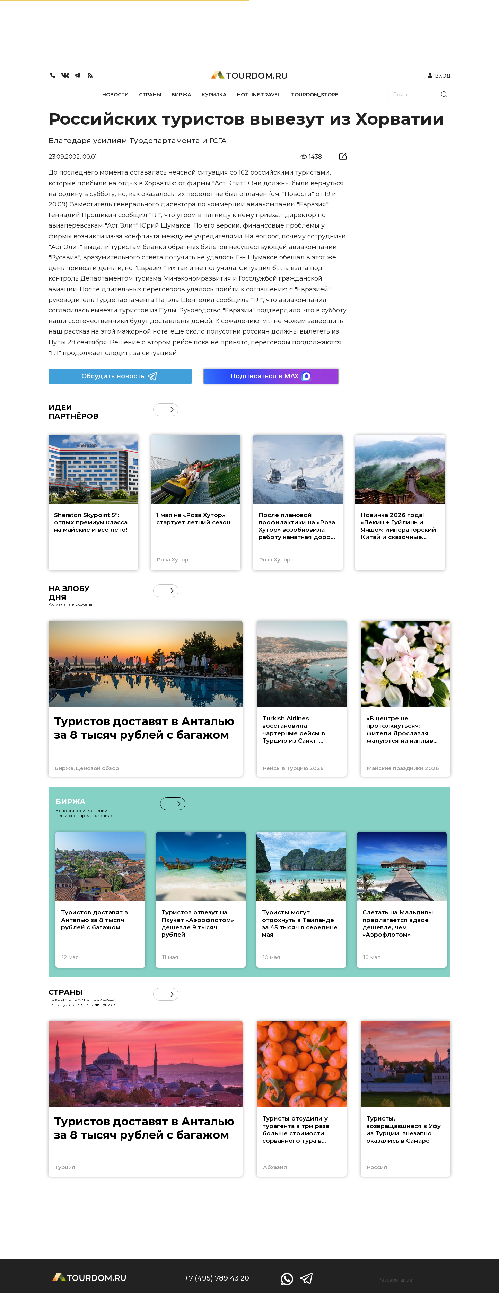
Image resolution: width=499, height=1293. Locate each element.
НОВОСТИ (115, 94)
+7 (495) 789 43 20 (217, 1278)
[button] (172, 409)
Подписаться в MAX (271, 376)
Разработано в (395, 1280)
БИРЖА (181, 94)
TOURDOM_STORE (314, 94)
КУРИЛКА (214, 94)
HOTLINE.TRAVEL (259, 94)
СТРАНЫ (150, 94)
